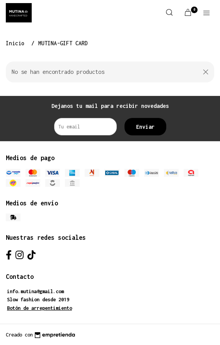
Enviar (145, 126)
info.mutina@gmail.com (35, 291)
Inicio (16, 43)
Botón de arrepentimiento (39, 308)
